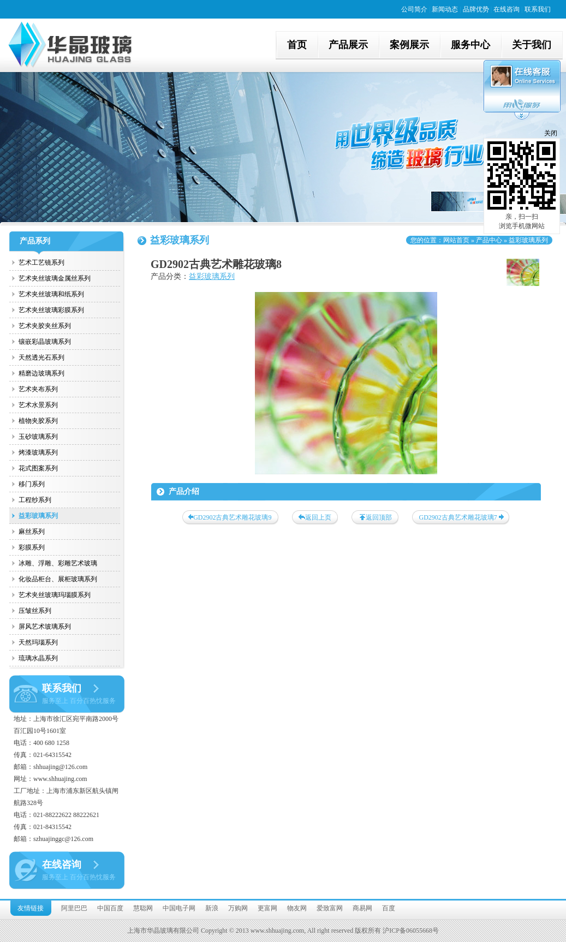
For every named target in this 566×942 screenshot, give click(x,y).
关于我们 (531, 44)
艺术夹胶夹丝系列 (45, 326)
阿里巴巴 (74, 908)
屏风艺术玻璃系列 (45, 626)
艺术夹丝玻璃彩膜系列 (51, 310)
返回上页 (318, 517)
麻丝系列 (32, 531)
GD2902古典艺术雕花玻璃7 (458, 517)
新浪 (211, 908)
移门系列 (32, 484)
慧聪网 (143, 908)
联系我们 (538, 9)
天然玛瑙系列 (38, 642)
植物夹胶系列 (38, 421)
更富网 (267, 908)
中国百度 (110, 908)
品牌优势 (476, 9)
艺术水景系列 (38, 405)
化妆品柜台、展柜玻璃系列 (58, 579)
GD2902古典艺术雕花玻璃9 (232, 517)
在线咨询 (506, 9)
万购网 (238, 908)
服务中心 (470, 44)
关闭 (550, 133)
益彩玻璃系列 (38, 516)
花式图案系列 (38, 468)
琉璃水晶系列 (38, 658)
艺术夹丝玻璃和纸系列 (51, 294)
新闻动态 (445, 9)
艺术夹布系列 (38, 389)
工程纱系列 (35, 500)
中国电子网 (179, 908)
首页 (297, 44)
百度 (388, 908)
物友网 (297, 908)
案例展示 (409, 44)
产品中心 (489, 240)
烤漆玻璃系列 (38, 452)
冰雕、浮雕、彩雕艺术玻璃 (58, 563)
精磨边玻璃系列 (41, 373)
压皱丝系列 (35, 611)
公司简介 (414, 9)
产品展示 (348, 44)
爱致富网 (330, 908)
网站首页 (456, 240)
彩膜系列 (32, 547)
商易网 (362, 908)
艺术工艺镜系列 (41, 262)
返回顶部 (379, 517)
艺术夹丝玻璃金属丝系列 (55, 278)
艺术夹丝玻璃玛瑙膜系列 (55, 595)
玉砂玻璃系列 (38, 436)
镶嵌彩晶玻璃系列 (45, 341)
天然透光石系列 (41, 357)
